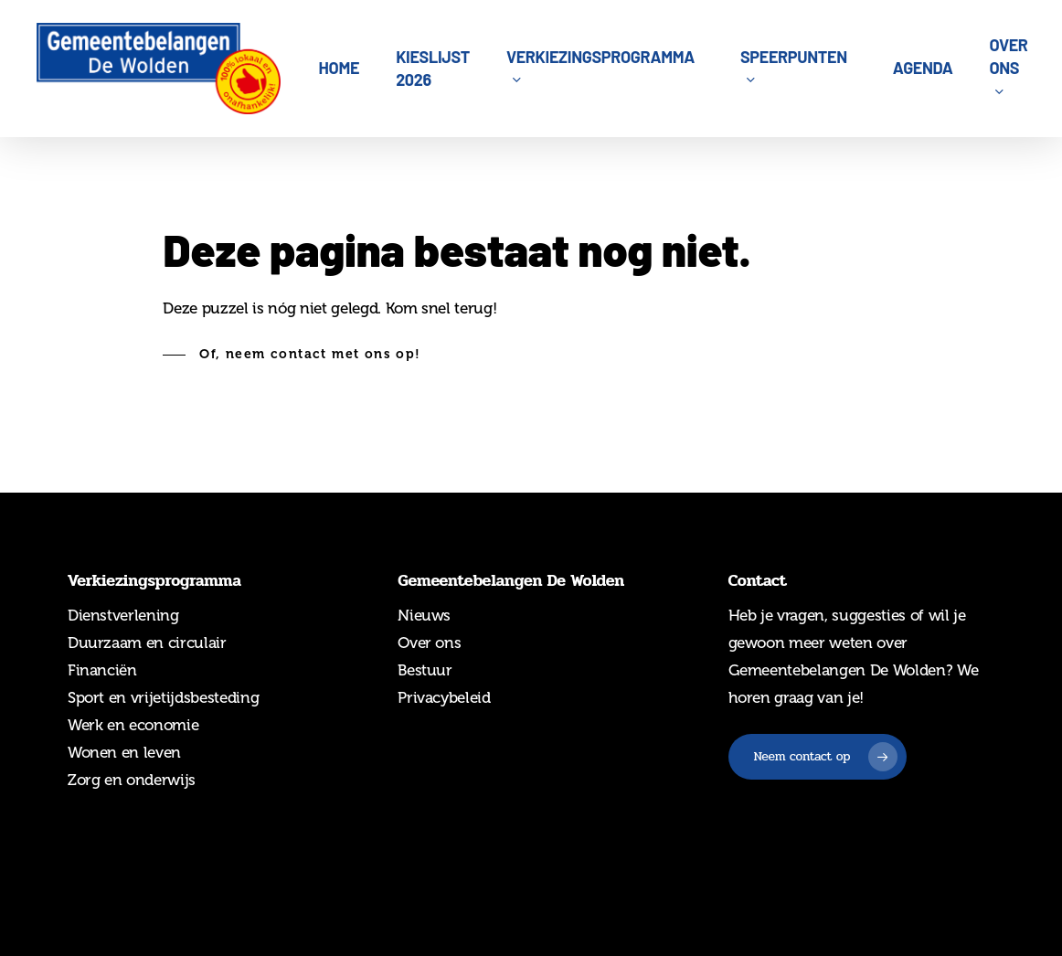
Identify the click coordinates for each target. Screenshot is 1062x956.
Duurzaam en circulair (147, 642)
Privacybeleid (444, 697)
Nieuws (424, 615)
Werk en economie (133, 725)
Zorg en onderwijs (132, 779)
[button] (291, 355)
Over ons (429, 642)
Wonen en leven (124, 752)
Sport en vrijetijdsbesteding (163, 697)
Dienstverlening (123, 615)
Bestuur (425, 670)
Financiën (102, 670)
